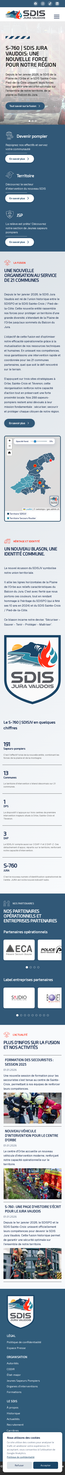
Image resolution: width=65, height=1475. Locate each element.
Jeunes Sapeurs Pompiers (23, 1380)
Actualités (13, 1418)
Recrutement (15, 1424)
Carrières (13, 1430)
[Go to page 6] (36, 1015)
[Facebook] (35, 3)
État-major (14, 1374)
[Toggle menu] (57, 16)
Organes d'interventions (22, 1386)
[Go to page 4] (38, 967)
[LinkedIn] (57, 3)
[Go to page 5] (33, 1015)
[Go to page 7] (40, 1015)
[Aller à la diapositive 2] (32, 121)
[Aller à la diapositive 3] (36, 121)
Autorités (13, 1363)
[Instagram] (43, 3)
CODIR (11, 1369)
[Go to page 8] (44, 1015)
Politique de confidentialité (24, 1342)
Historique (13, 1413)
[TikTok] (50, 3)
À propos (12, 1407)
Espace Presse (16, 1347)
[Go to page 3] (34, 967)
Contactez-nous (17, 1436)
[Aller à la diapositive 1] (29, 121)
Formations (14, 1392)
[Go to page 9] (48, 1015)
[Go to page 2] (31, 967)
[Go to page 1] (27, 967)
